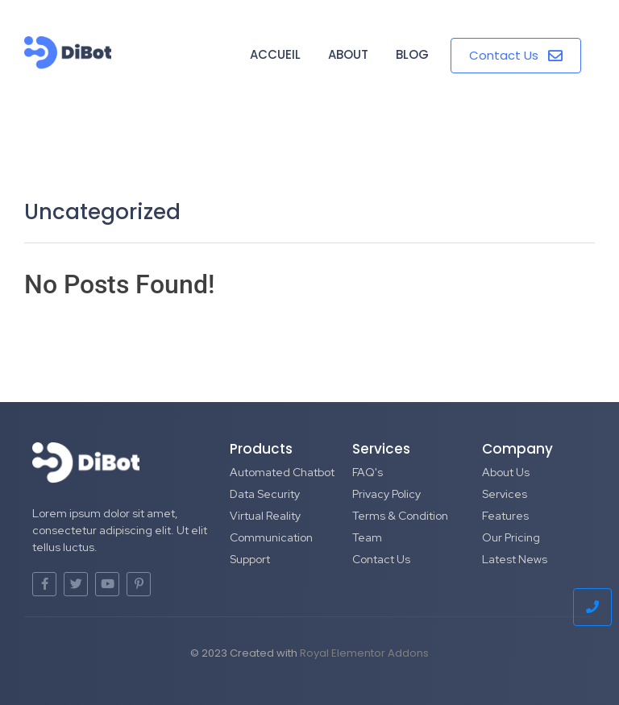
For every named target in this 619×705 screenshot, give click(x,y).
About (348, 54)
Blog (412, 54)
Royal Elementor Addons (364, 653)
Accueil (275, 54)
